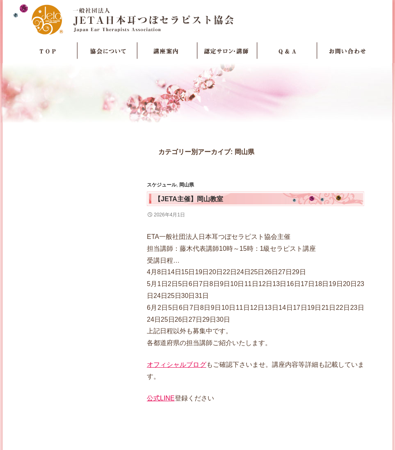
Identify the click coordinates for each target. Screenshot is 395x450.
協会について (107, 51)
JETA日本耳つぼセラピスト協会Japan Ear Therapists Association (197, 19)
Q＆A (287, 51)
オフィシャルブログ (176, 364)
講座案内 (167, 51)
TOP (48, 51)
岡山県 (186, 185)
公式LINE (161, 398)
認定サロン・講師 (227, 51)
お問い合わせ (347, 51)
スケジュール (161, 185)
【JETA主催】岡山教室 (188, 198)
